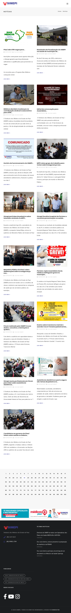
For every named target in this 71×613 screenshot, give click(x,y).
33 (61, 478)
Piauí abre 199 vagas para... (14, 50)
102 (65, 494)
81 (50, 490)
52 (6, 486)
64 (50, 486)
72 (17, 490)
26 (35, 478)
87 (9, 494)
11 (42, 473)
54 (13, 486)
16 (61, 473)
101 (61, 494)
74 (24, 490)
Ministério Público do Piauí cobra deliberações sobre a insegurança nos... (17, 271)
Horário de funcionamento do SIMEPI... (18, 163)
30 (50, 478)
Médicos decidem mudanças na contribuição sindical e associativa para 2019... (18, 111)
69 (6, 490)
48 (54, 482)
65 (54, 486)
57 (24, 486)
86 (6, 494)
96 (43, 494)
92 (28, 494)
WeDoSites (56, 610)
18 (6, 478)
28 (43, 478)
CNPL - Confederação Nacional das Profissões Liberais (17, 579)
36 (9, 482)
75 (28, 490)
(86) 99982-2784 (12, 542)
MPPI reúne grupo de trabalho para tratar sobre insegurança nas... (50, 164)
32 (57, 478)
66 (57, 486)
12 (46, 473)
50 (61, 482)
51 (65, 482)
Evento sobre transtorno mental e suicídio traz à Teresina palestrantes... (52, 326)
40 (24, 482)
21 (17, 478)
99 (54, 494)
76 (32, 490)
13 (50, 473)
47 (50, 482)
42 (32, 482)
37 (13, 482)
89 (17, 494)
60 (35, 486)
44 (39, 482)
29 (46, 478)
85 (65, 490)
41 (28, 482)
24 (28, 478)
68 (65, 486)
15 (57, 473)
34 (65, 478)
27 (39, 478)
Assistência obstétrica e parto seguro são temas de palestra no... (52, 381)
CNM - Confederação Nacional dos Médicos (14, 582)
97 (46, 494)
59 (32, 486)
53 (9, 486)
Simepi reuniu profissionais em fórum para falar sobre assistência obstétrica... (18, 383)
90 (21, 494)
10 (39, 473)
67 (61, 486)
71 (13, 490)
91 (24, 494)
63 (46, 486)
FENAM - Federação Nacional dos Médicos (14, 575)
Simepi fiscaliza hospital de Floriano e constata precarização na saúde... (52, 217)
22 (20, 478)
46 (46, 482)
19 (9, 478)
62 (43, 486)
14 (54, 473)
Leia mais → (7, 79)
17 (65, 473)
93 (32, 494)
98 (50, 494)
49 (58, 482)
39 (20, 482)
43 (35, 482)
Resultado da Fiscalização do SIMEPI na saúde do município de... (51, 50)
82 (54, 490)
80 (46, 490)
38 (17, 482)
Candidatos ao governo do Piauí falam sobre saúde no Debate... (16, 434)
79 (43, 490)
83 (57, 490)
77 (35, 490)
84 (61, 490)
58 (28, 486)
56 (20, 486)
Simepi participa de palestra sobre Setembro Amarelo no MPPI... (17, 217)
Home (59, 11)
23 (24, 478)
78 (39, 490)
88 (13, 494)
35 (6, 482)
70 (9, 490)
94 (35, 494)
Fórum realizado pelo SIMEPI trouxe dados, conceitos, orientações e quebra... (17, 328)
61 (39, 486)
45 (43, 482)
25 (32, 478)
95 (39, 494)
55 (17, 486)
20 (13, 478)
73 (20, 490)
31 (54, 478)
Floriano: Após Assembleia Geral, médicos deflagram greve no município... (50, 273)
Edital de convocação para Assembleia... (47, 110)
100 (58, 494)
